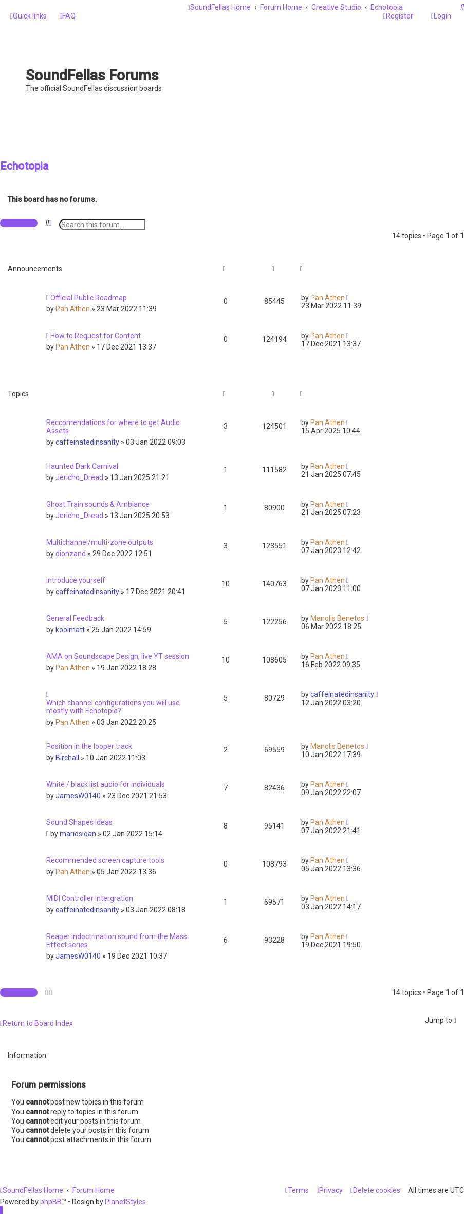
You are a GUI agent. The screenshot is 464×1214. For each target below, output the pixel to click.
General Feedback (75, 618)
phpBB (51, 1202)
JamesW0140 (78, 796)
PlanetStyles (125, 1202)
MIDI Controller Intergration (89, 898)
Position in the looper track (89, 746)
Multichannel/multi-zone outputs (99, 542)
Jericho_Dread (79, 477)
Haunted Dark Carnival (82, 466)
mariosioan (78, 834)
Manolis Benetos (337, 618)
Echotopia (24, 166)
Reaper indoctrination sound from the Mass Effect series (116, 940)
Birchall (67, 757)
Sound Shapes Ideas (79, 822)
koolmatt (70, 630)
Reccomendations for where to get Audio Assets (113, 426)
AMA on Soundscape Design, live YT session (117, 656)
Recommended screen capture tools (105, 860)
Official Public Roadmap (88, 297)
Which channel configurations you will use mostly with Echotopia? (113, 706)
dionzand (70, 553)
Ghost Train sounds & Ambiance (98, 504)
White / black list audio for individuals (105, 784)
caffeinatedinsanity (87, 442)
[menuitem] (67, 16)
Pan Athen (72, 309)
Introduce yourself (75, 580)
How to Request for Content (95, 336)
